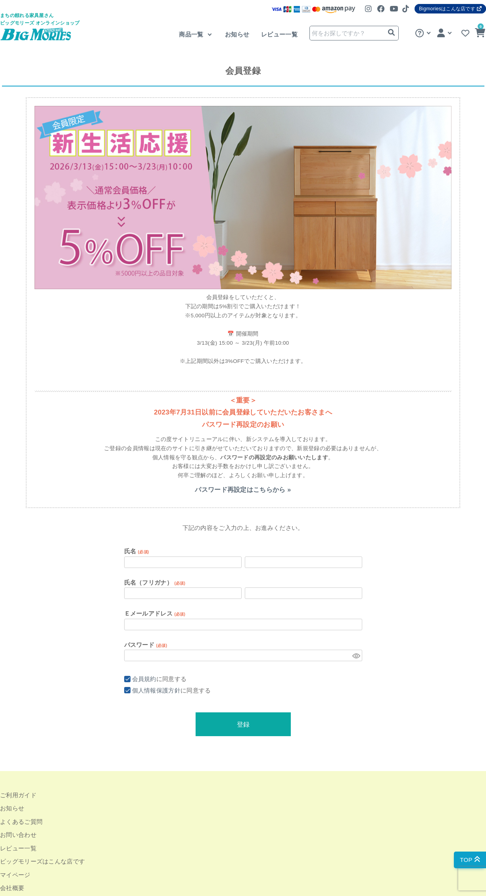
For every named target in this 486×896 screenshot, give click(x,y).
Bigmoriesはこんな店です (450, 9)
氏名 (136, 551)
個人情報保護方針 (156, 690)
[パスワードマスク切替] (356, 655)
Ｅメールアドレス (155, 613)
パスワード (145, 644)
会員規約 (144, 678)
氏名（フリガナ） (155, 582)
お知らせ (237, 34)
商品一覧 (192, 34)
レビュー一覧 (279, 34)
